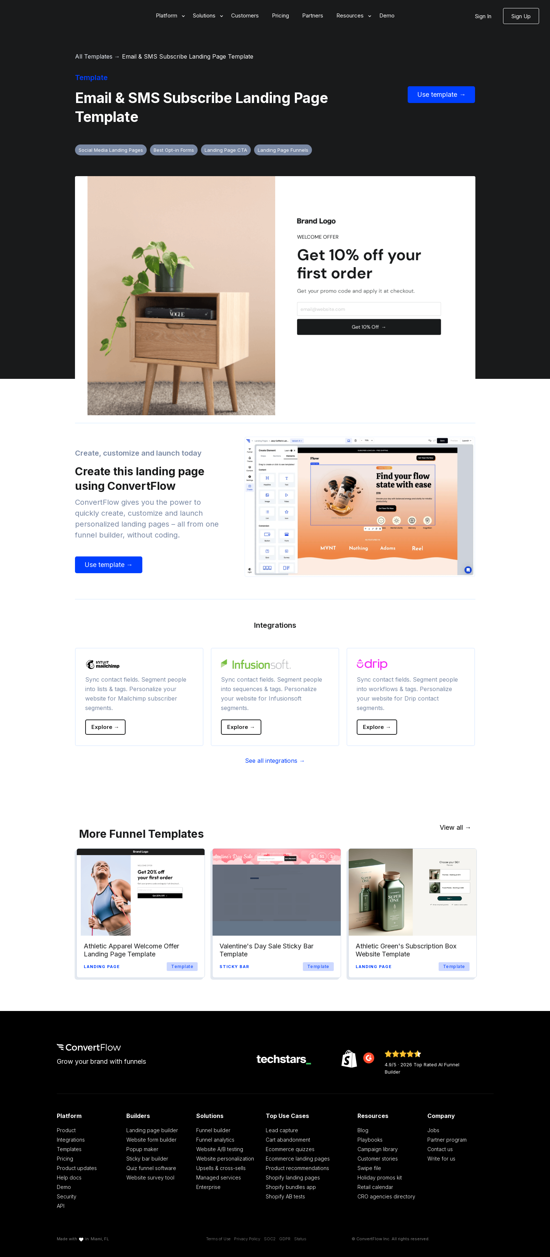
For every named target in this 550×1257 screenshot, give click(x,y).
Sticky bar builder (147, 1158)
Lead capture (282, 1130)
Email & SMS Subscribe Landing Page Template (187, 56)
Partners (312, 15)
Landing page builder (152, 1130)
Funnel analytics (215, 1140)
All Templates (93, 56)
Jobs (433, 1130)
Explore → (105, 726)
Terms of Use (218, 1238)
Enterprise (208, 1187)
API (60, 1206)
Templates (69, 1149)
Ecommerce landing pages (298, 1158)
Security (66, 1196)
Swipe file (369, 1168)
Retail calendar (375, 1187)
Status (300, 1238)
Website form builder (151, 1140)
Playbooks (370, 1140)
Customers (245, 15)
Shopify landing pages (293, 1177)
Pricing (280, 15)
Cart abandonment (288, 1140)
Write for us (441, 1158)
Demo (387, 15)
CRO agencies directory (386, 1196)
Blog (362, 1130)
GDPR (284, 1238)
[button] (167, 16)
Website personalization (225, 1158)
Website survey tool (150, 1177)
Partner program (447, 1140)
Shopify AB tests (285, 1196)
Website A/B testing (219, 1149)
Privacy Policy (247, 1238)
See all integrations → (275, 760)
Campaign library (377, 1149)
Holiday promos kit (379, 1177)
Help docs (69, 1177)
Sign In (483, 16)
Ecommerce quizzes (290, 1149)
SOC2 (270, 1238)
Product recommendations (297, 1168)
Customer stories (377, 1158)
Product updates (77, 1168)
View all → (455, 827)
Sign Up (521, 16)
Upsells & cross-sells (221, 1168)
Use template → (441, 94)
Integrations (71, 1140)
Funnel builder (213, 1130)
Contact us (440, 1149)
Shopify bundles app (291, 1187)
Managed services (218, 1177)
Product (66, 1130)
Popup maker (142, 1149)
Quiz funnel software (151, 1168)
